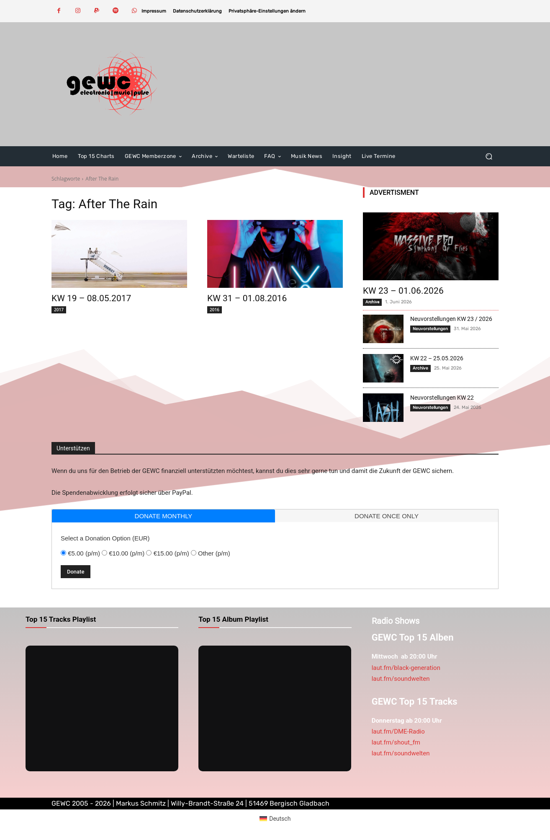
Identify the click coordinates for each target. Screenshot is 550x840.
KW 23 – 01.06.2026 (403, 291)
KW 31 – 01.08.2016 (247, 298)
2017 (59, 310)
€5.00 (84, 553)
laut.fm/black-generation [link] (406, 668)
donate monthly (164, 516)
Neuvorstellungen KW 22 (442, 397)
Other (214, 553)
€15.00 (171, 553)
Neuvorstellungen (430, 328)
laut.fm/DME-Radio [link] (398, 731)
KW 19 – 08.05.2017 (91, 298)
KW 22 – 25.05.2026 (436, 358)
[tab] (163, 515)
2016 (214, 310)
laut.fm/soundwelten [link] (401, 678)
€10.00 (126, 553)
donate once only (387, 516)
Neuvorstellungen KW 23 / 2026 (451, 318)
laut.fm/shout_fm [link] (396, 742)
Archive (372, 302)
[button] (267, 11)
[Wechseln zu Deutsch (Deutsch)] (275, 818)
